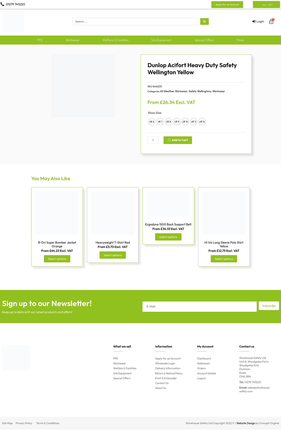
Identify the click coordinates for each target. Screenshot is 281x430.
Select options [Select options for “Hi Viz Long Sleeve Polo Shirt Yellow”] (224, 259)
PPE (40, 40)
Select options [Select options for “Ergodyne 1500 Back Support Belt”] (168, 237)
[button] (227, 4)
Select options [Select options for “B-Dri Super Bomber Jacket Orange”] (57, 259)
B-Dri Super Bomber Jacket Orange (57, 244)
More (240, 40)
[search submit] (204, 21)
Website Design (246, 423)
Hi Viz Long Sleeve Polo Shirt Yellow (224, 244)
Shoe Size (154, 113)
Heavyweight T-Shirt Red (113, 243)
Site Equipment (161, 40)
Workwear (73, 40)
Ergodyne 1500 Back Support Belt (168, 224)
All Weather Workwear (174, 91)
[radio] (151, 121)
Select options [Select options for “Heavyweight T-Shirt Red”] (112, 255)
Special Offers (204, 40)
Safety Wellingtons (200, 91)
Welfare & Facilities (116, 40)
